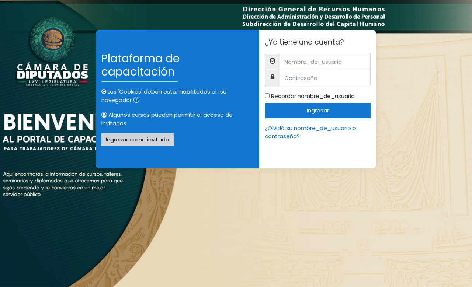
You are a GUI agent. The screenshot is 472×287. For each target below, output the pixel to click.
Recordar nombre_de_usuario (313, 96)
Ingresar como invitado (137, 139)
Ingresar (318, 110)
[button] (138, 100)
